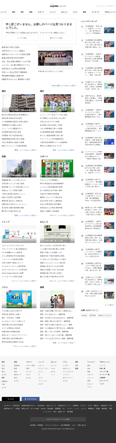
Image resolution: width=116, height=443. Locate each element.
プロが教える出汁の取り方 (12, 311)
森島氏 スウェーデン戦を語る (51, 197)
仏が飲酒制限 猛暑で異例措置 (51, 132)
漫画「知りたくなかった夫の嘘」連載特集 (56, 335)
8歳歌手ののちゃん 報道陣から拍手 (16, 79)
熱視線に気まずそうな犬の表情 (52, 266)
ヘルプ (101, 384)
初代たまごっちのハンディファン (14, 335)
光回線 (17, 408)
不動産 (98, 408)
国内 (13, 12)
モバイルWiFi (34, 408)
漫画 (84, 12)
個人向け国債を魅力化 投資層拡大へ (15, 115)
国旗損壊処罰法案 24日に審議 (13, 139)
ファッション (42, 381)
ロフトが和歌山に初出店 (11, 328)
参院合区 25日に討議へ (11, 47)
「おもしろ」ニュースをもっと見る (61, 281)
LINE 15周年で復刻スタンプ (12, 263)
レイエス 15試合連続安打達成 (51, 187)
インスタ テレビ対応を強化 (12, 276)
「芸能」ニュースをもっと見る (24, 215)
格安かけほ (25, 408)
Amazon (84, 315)
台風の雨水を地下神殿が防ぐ (13, 338)
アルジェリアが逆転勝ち (49, 180)
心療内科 (75, 405)
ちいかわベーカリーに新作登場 (13, 266)
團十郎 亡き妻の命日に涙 (11, 211)
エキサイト (111, 6)
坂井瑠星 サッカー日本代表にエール (15, 187)
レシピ (77, 408)
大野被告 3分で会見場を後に (12, 135)
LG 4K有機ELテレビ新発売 (12, 252)
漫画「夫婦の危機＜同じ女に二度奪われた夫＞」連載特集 (57, 311)
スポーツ (41, 12)
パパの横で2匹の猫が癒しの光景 (52, 249)
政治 (3, 371)
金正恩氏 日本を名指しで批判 (51, 125)
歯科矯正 (104, 408)
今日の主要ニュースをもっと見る (64, 85)
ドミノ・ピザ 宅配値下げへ (12, 128)
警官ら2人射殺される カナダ (51, 146)
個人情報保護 (65, 425)
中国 (3, 384)
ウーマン (70, 408)
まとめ (4, 374)
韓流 (15, 378)
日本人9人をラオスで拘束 (49, 122)
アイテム (83, 405)
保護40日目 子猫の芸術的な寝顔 (52, 256)
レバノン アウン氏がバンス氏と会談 (53, 115)
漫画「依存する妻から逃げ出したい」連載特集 (57, 325)
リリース (102, 365)
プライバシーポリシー (52, 425)
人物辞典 (102, 378)
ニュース (3, 12)
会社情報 (33, 425)
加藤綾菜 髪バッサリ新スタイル (14, 180)
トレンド (52, 12)
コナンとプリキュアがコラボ (13, 245)
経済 (3, 368)
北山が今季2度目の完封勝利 (50, 204)
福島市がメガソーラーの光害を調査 (16, 54)
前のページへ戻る (56, 38)
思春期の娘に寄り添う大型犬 (51, 273)
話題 (76, 368)
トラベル (66, 374)
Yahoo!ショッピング (104, 315)
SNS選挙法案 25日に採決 (11, 132)
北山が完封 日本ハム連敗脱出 (51, 201)
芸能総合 (17, 365)
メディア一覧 (103, 371)
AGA (54, 412)
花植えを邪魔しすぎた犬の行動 (52, 270)
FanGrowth (40, 405)
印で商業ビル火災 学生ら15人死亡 (53, 118)
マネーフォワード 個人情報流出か (14, 249)
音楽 (15, 371)
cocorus (43, 408)
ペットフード (47, 412)
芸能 (30, 12)
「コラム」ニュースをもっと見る (24, 346)
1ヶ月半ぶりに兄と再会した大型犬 (53, 259)
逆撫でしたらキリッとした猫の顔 (52, 263)
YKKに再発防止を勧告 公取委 (13, 142)
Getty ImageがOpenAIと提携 (12, 273)
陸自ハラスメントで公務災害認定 (14, 146)
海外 (22, 12)
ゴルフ (28, 374)
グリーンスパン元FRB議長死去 (52, 139)
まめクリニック (51, 405)
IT (39, 374)
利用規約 (40, 425)
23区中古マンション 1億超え (13, 51)
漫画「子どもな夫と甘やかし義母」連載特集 (57, 338)
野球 (27, 368)
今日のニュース (110, 12)
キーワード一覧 (104, 374)
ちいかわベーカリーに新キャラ (13, 321)
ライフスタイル (68, 371)
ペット (53, 374)
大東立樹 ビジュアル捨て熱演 (13, 183)
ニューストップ (101, 6)
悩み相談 (50, 408)
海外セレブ (17, 374)
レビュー (41, 365)
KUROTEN (16, 405)
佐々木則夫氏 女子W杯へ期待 (51, 190)
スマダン (66, 365)
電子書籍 (70, 412)
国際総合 (5, 381)
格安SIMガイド (9, 408)
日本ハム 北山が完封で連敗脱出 (14, 72)
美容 (110, 408)
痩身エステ (61, 412)
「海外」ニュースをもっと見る (63, 150)
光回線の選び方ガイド (28, 405)
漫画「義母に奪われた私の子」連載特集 (55, 321)
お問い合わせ (81, 425)
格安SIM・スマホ (106, 405)
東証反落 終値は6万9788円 (12, 118)
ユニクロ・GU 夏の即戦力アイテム (16, 65)
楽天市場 (92, 315)
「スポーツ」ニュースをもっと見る (61, 215)
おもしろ (64, 12)
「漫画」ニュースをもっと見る (63, 343)
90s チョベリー (68, 378)
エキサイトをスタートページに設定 (58, 419)
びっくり (53, 365)
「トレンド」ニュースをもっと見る (23, 281)
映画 (15, 368)
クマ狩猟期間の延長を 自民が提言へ (15, 122)
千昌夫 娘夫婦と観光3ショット (13, 194)
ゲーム (40, 371)
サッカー (29, 371)
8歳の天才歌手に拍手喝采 (11, 197)
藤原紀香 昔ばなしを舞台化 (12, 201)
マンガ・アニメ (43, 368)
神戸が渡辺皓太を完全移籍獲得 (52, 183)
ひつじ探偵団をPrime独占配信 (13, 256)
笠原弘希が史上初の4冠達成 (12, 325)
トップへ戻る (22, 38)
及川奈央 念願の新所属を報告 (13, 208)
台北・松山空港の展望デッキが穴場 (16, 61)
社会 (3, 365)
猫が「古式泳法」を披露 (11, 318)
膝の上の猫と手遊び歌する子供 (52, 276)
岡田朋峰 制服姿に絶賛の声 (13, 76)
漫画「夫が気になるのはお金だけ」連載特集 (57, 318)
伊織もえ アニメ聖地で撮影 (12, 190)
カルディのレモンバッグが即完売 (14, 270)
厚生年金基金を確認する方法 (13, 342)
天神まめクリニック (64, 405)
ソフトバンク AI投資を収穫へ (13, 259)
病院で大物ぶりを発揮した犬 (51, 252)
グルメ (40, 378)
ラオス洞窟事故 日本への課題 (51, 128)
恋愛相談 (58, 408)
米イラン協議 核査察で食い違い (52, 135)
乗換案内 (91, 408)
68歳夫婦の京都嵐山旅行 (11, 331)
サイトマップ (103, 381)
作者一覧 (102, 368)
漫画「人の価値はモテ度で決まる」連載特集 (57, 328)
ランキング (95, 12)
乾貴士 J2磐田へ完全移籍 (49, 211)
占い (63, 408)
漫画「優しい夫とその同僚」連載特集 (54, 331)
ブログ (90, 405)
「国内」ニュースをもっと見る (24, 150)
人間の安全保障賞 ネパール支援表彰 (53, 142)
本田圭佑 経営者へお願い (11, 314)
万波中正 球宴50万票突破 (49, 194)
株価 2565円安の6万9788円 (13, 58)
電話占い (96, 405)
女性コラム (66, 368)
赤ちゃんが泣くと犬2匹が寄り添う (53, 245)
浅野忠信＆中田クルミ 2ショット (14, 204)
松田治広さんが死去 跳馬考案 (14, 69)
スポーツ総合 (30, 365)
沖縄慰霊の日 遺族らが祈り (12, 125)
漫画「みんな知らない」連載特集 (52, 314)
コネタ (53, 368)
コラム (75, 12)
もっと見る (109, 305)
